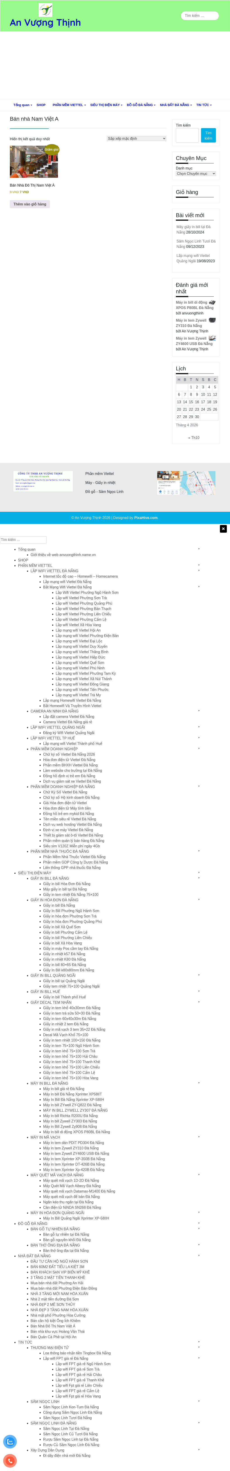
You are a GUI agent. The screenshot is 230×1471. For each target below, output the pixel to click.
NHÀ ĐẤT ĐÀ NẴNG (174, 105)
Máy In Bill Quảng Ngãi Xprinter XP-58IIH (76, 1218)
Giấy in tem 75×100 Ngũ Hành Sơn (71, 1046)
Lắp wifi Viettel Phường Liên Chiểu (83, 614)
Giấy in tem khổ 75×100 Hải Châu (70, 1056)
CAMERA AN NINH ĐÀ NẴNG (55, 711)
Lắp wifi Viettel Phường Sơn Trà (81, 598)
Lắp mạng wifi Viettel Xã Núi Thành (84, 679)
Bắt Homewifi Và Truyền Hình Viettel (72, 706)
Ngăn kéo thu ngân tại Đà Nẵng (68, 1202)
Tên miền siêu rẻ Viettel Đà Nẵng (69, 819)
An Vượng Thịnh (45, 22)
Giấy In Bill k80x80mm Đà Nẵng (68, 970)
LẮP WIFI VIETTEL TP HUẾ (53, 738)
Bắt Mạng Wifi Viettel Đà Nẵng (67, 587)
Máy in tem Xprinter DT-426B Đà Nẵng (74, 1164)
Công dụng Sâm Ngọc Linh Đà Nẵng (72, 1412)
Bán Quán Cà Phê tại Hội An (53, 1337)
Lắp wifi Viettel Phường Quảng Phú (84, 603)
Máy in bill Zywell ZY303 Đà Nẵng (70, 1121)
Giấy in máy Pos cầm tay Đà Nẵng (70, 948)
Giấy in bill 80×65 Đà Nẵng (64, 965)
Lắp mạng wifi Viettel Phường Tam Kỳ (86, 673)
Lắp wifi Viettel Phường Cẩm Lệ (81, 619)
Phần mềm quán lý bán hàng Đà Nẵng (73, 841)
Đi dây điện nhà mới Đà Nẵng (66, 1456)
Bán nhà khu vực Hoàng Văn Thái (58, 1331)
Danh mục (184, 168)
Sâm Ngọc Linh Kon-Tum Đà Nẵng (71, 1407)
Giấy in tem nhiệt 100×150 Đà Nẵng (71, 1040)
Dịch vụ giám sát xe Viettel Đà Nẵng (72, 781)
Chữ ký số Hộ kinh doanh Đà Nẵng (71, 797)
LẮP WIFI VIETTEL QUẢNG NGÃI (58, 727)
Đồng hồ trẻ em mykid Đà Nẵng (68, 814)
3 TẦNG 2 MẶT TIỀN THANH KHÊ (58, 1278)
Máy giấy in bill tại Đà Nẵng (65, 889)
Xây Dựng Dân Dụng (47, 1450)
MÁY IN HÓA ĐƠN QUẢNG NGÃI (57, 1213)
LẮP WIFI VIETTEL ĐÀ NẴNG (54, 571)
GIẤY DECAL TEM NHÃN (51, 1002)
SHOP (41, 105)
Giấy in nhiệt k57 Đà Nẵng (64, 954)
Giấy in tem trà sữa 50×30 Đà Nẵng (71, 1013)
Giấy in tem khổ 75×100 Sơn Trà (69, 1051)
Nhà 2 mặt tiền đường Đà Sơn (55, 1299)
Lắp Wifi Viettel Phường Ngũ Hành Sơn (87, 592)
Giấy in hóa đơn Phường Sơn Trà (70, 916)
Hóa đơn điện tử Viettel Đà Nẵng (69, 760)
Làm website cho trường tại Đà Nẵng (72, 770)
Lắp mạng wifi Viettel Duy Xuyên (81, 646)
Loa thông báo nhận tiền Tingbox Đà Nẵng (77, 1353)
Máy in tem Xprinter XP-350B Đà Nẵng (74, 1159)
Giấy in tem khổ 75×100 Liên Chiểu (71, 1067)
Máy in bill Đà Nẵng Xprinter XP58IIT (72, 1094)
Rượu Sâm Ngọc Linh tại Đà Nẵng (70, 1439)
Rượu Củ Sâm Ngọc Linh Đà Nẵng (71, 1445)
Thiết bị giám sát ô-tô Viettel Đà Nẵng (73, 835)
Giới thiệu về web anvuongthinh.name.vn (63, 555)
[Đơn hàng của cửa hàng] (136, 138)
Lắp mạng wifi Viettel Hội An (78, 630)
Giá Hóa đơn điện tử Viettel (65, 803)
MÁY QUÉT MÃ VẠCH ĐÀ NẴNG (57, 1175)
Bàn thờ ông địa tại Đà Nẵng (66, 1251)
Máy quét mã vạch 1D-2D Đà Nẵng (71, 1180)
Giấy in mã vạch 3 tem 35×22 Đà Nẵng (74, 1029)
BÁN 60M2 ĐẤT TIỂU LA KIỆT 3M (57, 1267)
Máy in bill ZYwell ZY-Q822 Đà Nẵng (72, 1105)
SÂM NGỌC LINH (45, 1402)
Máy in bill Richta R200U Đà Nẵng (70, 1116)
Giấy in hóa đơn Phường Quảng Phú (72, 922)
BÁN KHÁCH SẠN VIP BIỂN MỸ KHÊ (60, 1272)
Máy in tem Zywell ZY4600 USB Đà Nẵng (76, 1153)
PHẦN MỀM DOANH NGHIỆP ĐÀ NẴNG (63, 787)
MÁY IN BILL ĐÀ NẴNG (49, 1083)
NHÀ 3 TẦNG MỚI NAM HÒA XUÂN (59, 1294)
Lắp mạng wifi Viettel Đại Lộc (79, 641)
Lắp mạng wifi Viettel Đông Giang (82, 684)
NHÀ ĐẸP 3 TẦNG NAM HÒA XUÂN (59, 1310)
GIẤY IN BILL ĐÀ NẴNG (50, 878)
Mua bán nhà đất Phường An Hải (57, 1283)
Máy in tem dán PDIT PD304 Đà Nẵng (73, 1143)
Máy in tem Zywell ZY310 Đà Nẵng (71, 1148)
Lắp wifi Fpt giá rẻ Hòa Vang (78, 1396)
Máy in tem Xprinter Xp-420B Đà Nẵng (73, 1170)
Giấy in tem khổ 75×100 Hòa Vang (70, 1078)
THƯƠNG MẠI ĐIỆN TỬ (50, 1348)
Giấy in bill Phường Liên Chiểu (67, 938)
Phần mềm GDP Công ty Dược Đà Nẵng (75, 862)
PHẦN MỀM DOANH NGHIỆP (54, 749)
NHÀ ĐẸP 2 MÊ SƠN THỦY (53, 1304)
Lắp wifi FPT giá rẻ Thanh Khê (80, 1380)
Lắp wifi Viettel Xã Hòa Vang (78, 625)
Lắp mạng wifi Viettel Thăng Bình (82, 652)
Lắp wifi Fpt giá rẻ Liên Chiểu (79, 1385)
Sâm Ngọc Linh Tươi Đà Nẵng (67, 1418)
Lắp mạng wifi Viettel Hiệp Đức (80, 657)
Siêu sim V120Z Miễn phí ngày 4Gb (71, 846)
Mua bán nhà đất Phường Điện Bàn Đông (64, 1288)
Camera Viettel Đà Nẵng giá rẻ (67, 722)
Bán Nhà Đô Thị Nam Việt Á (53, 1326)
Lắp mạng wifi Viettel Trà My (78, 695)
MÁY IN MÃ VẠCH (45, 1137)
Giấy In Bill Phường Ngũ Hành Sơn (71, 911)
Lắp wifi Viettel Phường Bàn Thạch (83, 609)
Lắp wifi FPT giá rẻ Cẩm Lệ (77, 1391)
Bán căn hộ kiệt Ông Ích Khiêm (55, 1321)
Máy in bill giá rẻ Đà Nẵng (63, 1089)
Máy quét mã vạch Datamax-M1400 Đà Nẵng (79, 1191)
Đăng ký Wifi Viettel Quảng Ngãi (68, 733)
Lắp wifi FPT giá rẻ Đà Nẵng (65, 1358)
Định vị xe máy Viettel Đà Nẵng (68, 830)
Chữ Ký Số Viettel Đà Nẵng (65, 792)
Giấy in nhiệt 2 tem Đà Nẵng (65, 1024)
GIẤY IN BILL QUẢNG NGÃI (53, 975)
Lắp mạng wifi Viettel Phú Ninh (80, 668)
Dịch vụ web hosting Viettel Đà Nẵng (72, 824)
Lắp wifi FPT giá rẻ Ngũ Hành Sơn (83, 1364)
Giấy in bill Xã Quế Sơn (62, 927)
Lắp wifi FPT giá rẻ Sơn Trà (78, 1369)
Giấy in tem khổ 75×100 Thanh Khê (71, 1062)
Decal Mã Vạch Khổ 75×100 (65, 1035)
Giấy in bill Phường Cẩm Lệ (65, 932)
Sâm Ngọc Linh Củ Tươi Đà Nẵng (70, 1434)
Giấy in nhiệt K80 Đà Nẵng (64, 959)
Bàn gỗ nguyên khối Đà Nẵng (67, 1240)
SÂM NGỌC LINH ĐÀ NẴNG (54, 1423)
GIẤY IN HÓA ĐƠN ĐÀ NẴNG (54, 900)
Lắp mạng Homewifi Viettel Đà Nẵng (72, 700)
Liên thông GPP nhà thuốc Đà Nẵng (72, 868)
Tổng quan (21, 105)
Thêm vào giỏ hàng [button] (29, 204)
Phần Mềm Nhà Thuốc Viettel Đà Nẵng (74, 857)
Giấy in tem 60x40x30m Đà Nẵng (69, 1019)
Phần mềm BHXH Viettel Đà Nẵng (70, 765)
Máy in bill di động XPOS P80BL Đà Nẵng (76, 1132)
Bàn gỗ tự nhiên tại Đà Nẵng (66, 1234)
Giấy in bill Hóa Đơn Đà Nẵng (66, 884)
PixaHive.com (146, 518)
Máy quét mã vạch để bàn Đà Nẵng (71, 1197)
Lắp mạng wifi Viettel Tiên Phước (82, 690)
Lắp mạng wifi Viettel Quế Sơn (80, 663)
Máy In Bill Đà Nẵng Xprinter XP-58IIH (73, 1100)
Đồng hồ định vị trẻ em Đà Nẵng (69, 776)
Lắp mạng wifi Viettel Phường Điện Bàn (87, 636)
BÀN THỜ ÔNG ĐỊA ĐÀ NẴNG (55, 1245)
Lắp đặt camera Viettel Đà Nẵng (68, 717)
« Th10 (193, 438)
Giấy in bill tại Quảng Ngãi (64, 981)
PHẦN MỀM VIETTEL (68, 105)
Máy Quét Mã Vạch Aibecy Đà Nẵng (72, 1186)
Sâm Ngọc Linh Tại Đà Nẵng (66, 1429)
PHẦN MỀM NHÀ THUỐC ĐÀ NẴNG (60, 851)
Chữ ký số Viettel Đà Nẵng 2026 (69, 754)
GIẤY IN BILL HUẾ (45, 992)
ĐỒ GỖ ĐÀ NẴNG (140, 105)
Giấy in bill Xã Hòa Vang (62, 943)
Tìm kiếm (183, 125)
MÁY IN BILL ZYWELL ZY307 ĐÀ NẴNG (75, 1110)
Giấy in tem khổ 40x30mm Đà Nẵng (71, 1008)
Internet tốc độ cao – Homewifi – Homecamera (80, 576)
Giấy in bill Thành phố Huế (64, 997)
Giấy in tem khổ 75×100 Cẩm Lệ (69, 1073)
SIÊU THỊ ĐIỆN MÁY (105, 105)
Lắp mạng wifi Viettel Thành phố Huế (72, 744)
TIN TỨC (202, 105)
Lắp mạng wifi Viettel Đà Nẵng (67, 582)
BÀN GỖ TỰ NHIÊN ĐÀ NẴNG (55, 1229)
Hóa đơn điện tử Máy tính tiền (67, 808)
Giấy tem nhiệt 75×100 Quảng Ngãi (71, 986)
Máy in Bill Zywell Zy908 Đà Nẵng (70, 1126)
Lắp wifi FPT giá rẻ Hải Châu (79, 1375)
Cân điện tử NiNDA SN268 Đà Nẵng (72, 1207)
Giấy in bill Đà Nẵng (59, 905)
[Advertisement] (115, 65)
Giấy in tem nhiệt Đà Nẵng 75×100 (70, 895)
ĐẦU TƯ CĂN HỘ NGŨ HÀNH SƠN (59, 1261)
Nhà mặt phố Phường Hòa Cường (58, 1315)
